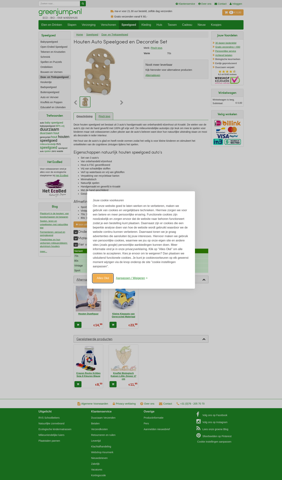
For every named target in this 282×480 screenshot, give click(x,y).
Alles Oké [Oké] (103, 278)
